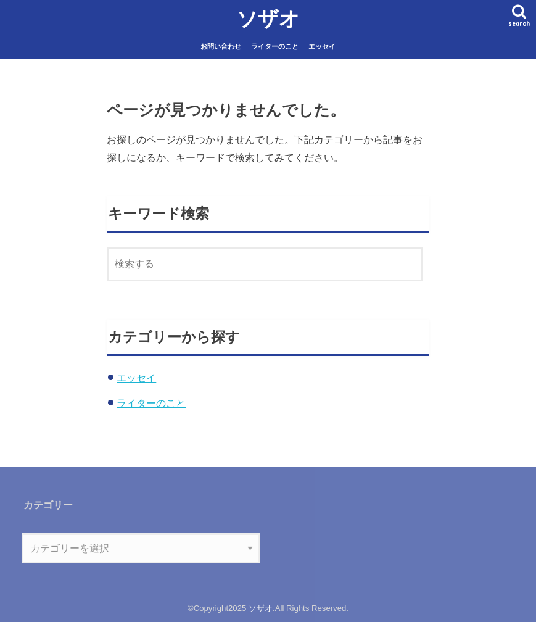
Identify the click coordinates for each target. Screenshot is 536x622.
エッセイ (322, 46)
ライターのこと (275, 46)
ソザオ (268, 18)
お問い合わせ (220, 46)
